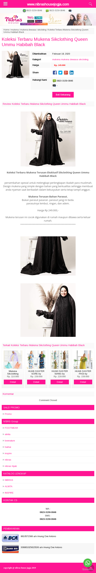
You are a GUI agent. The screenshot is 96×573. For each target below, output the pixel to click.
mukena (15, 30)
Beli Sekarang (63, 94)
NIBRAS (9, 480)
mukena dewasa (28, 30)
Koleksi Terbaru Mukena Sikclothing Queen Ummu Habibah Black (45, 42)
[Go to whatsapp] (87, 563)
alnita (7, 434)
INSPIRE (9, 492)
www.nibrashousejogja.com (48, 4)
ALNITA (8, 486)
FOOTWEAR (11, 428)
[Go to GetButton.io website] (87, 569)
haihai (8, 447)
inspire (8, 453)
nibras (8, 459)
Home (6, 30)
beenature (10, 440)
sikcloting (41, 30)
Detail (13, 382)
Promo (8, 414)
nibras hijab (11, 466)
